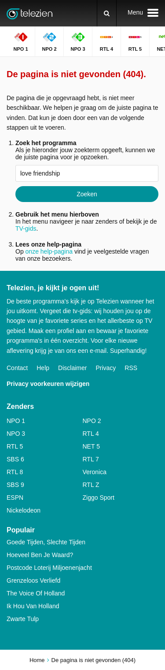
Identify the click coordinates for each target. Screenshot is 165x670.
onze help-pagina (49, 251)
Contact (17, 367)
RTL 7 (91, 459)
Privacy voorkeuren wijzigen (48, 383)
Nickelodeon (23, 510)
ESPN (15, 497)
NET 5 (91, 446)
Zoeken (87, 194)
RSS (131, 367)
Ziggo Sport (98, 497)
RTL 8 (15, 471)
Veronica (94, 471)
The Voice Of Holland (36, 593)
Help (43, 367)
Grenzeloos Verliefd (33, 580)
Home (37, 660)
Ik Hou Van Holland (33, 606)
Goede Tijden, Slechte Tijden (46, 542)
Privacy (105, 367)
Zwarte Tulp (23, 618)
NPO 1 (16, 420)
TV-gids (25, 228)
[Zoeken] (107, 13)
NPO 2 (92, 420)
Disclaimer (72, 367)
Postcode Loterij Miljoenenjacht (49, 567)
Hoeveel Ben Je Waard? (40, 554)
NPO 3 (16, 433)
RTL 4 (91, 433)
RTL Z (91, 484)
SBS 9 (15, 484)
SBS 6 (15, 459)
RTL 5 (15, 446)
